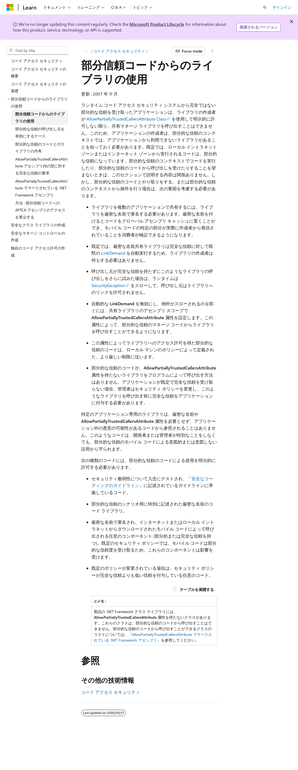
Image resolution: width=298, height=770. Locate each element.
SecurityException (108, 285)
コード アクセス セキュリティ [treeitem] (36, 60)
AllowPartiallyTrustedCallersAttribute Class (126, 119)
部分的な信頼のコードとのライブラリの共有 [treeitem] (40, 147)
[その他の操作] (212, 51)
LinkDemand (113, 253)
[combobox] (37, 50)
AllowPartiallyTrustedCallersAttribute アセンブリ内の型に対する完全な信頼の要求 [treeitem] (41, 165)
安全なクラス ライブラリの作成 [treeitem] (38, 224)
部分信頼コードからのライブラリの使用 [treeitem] (40, 117)
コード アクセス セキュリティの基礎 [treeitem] (38, 87)
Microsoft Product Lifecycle (156, 24)
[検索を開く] (264, 7)
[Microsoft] (10, 7)
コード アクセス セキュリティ (119, 51)
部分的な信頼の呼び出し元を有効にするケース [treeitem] (40, 132)
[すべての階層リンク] (86, 51)
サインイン (281, 7)
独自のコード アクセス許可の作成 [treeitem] (38, 251)
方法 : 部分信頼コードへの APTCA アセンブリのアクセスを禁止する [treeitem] (40, 209)
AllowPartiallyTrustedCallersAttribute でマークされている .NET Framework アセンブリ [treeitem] (41, 188)
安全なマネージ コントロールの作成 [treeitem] (38, 236)
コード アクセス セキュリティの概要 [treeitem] (38, 72)
